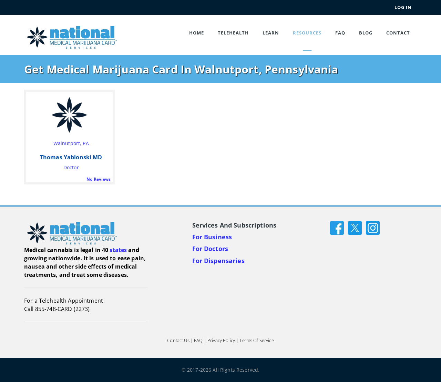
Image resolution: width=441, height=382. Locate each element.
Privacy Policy (221, 340)
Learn (271, 33)
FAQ (340, 33)
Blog (365, 33)
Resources (307, 33)
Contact (398, 33)
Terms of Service (256, 340)
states (118, 250)
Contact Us (178, 340)
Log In (403, 7)
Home (196, 33)
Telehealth (233, 33)
